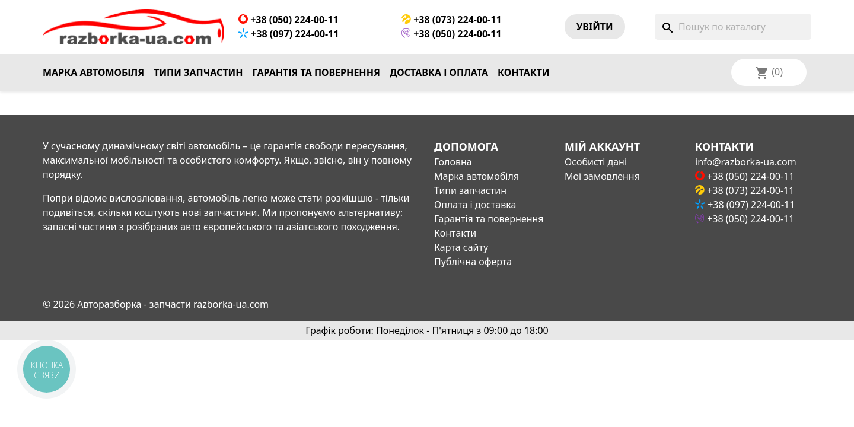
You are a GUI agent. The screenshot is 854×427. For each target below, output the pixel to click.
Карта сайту (461, 247)
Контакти (524, 72)
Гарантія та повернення (316, 72)
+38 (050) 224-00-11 (288, 19)
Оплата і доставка (475, 204)
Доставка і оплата (439, 72)
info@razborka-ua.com (745, 161)
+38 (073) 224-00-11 (451, 19)
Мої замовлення (602, 176)
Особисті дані (596, 161)
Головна (453, 161)
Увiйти (594, 26)
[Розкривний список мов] (784, 72)
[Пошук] (733, 27)
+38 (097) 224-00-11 (288, 33)
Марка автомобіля (93, 72)
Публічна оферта (473, 261)
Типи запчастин (198, 72)
